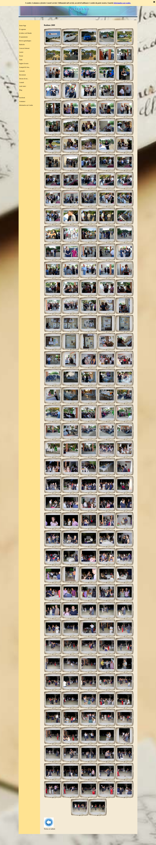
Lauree (21, 52)
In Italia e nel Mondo (25, 33)
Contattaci (22, 101)
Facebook (22, 97)
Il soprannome (23, 37)
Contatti (21, 82)
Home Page (22, 25)
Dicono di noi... (23, 79)
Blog (20, 90)
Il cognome (22, 29)
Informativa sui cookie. (122, 3)
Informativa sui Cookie (26, 105)
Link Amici (22, 86)
